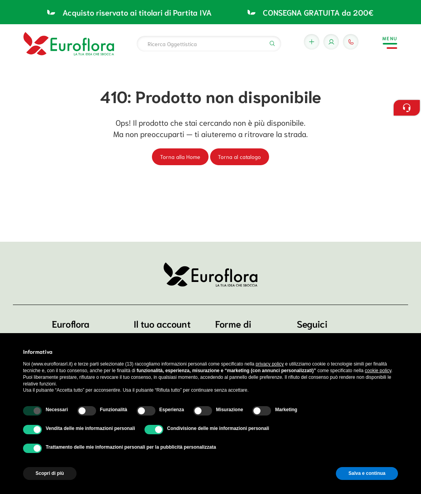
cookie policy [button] (378, 370)
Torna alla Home (180, 156)
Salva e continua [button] (366, 473)
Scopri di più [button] (50, 473)
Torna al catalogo (239, 156)
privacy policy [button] (270, 364)
